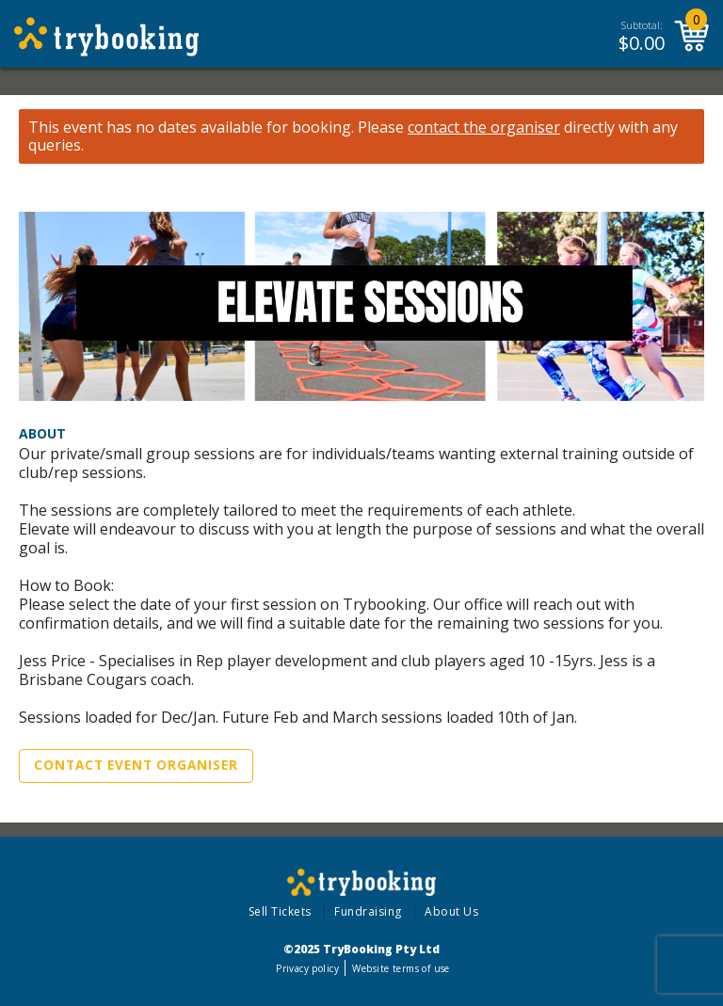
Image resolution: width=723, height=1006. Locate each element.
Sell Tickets (280, 911)
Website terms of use (400, 968)
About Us (451, 911)
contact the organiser (484, 127)
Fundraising (368, 911)
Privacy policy (307, 968)
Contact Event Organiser (136, 765)
